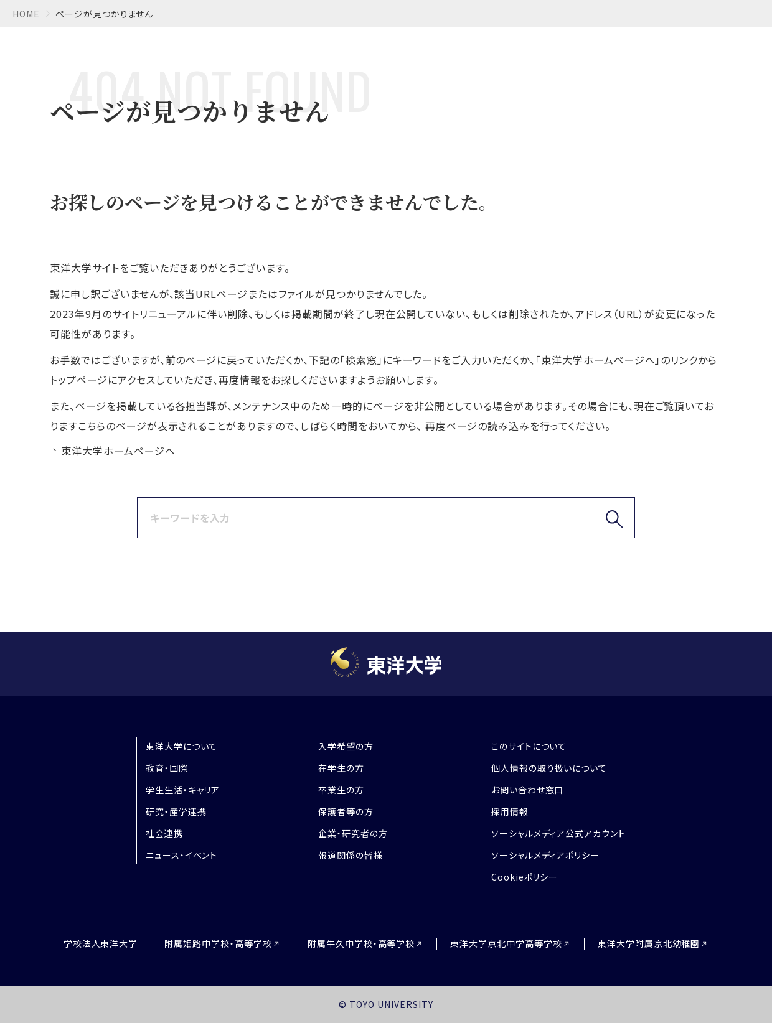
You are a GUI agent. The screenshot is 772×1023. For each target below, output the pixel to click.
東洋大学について (182, 746)
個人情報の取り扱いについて (549, 768)
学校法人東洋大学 (101, 943)
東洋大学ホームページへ (118, 450)
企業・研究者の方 (353, 833)
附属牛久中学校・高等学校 (361, 944)
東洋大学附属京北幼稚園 (649, 944)
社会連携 (164, 833)
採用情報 (510, 811)
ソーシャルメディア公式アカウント (558, 833)
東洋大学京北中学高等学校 (506, 944)
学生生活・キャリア (183, 789)
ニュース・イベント (182, 855)
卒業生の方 (341, 789)
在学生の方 (341, 768)
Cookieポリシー (524, 877)
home (26, 13)
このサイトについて (529, 746)
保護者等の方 (346, 811)
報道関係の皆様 (350, 855)
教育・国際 (167, 768)
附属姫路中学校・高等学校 (218, 944)
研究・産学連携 (176, 811)
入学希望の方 (346, 746)
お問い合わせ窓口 (527, 789)
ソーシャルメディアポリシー (545, 855)
